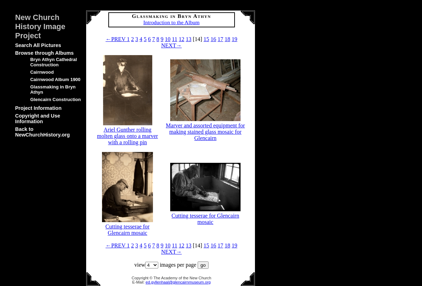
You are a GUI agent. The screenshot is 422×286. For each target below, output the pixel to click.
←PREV (116, 39)
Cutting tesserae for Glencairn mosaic (127, 226)
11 (174, 39)
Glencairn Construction (55, 99)
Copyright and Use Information (37, 118)
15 (206, 39)
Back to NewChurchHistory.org (42, 132)
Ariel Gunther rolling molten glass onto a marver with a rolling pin (127, 132)
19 (234, 39)
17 (220, 39)
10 (168, 39)
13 (188, 39)
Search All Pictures (38, 45)
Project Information (38, 108)
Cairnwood (42, 72)
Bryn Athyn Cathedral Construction (53, 62)
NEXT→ (171, 45)
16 (213, 39)
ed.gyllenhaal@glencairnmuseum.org (178, 282)
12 (181, 39)
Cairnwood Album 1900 (55, 79)
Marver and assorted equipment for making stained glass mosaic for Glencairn (205, 128)
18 (227, 39)
